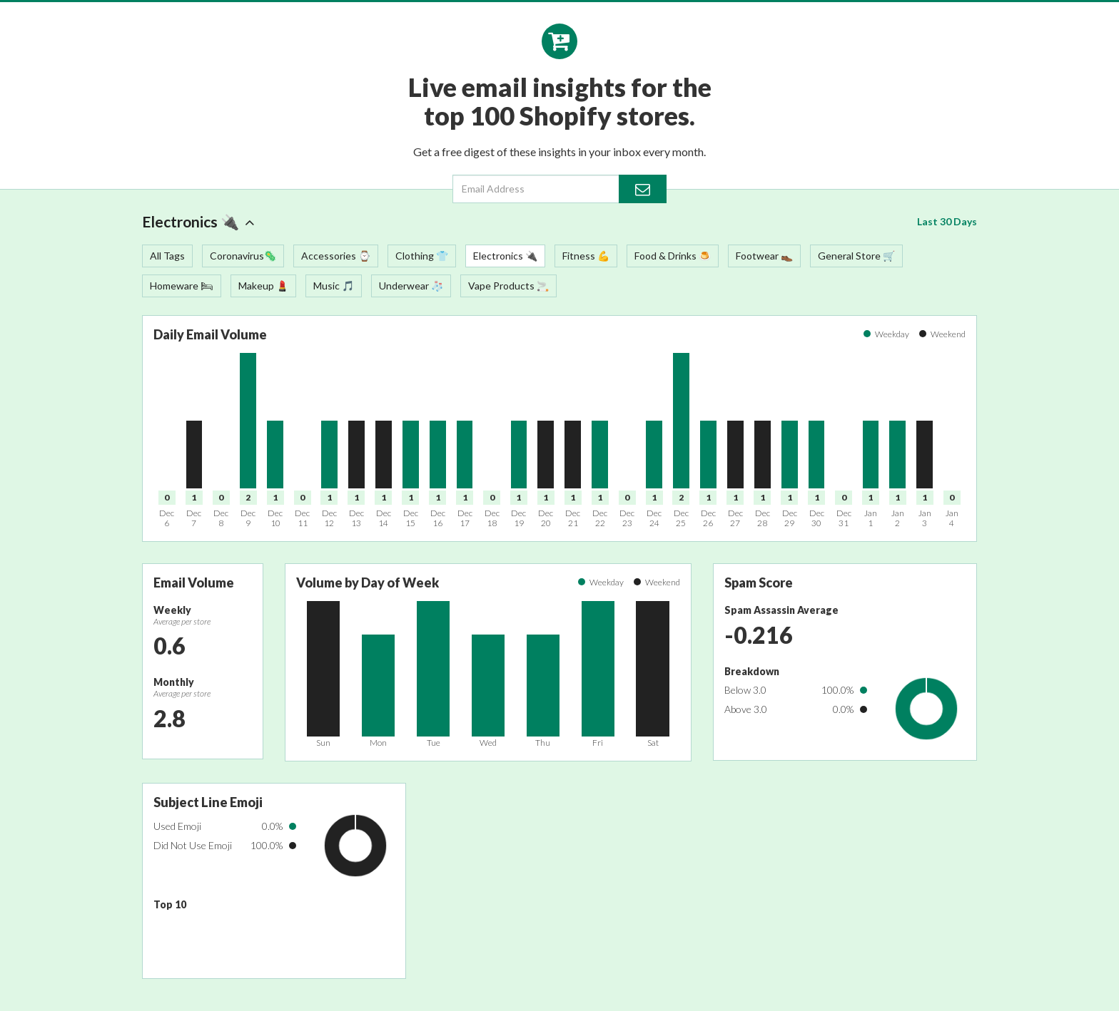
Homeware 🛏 (181, 285)
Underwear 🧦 (411, 285)
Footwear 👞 (764, 256)
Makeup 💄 (263, 285)
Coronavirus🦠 (243, 256)
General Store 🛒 (856, 256)
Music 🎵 (333, 285)
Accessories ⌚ (335, 256)
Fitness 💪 (585, 256)
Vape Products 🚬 (508, 285)
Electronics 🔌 (198, 221)
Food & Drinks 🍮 (672, 256)
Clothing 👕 (421, 256)
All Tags (167, 256)
